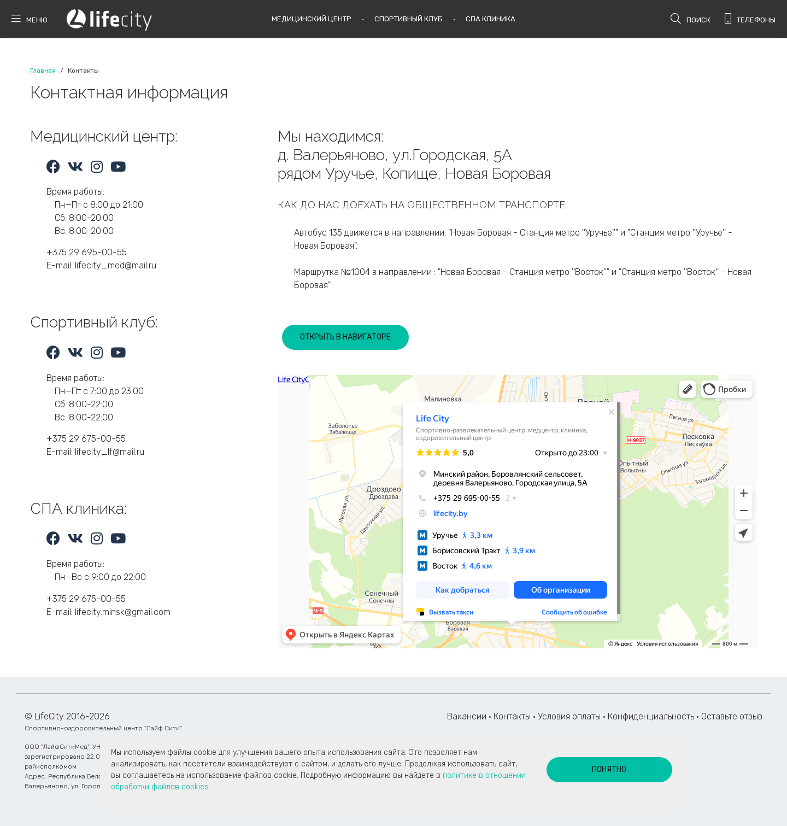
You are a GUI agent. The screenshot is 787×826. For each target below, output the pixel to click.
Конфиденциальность (651, 716)
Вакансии (466, 716)
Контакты (512, 716)
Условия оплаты (569, 716)
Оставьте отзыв (731, 716)
